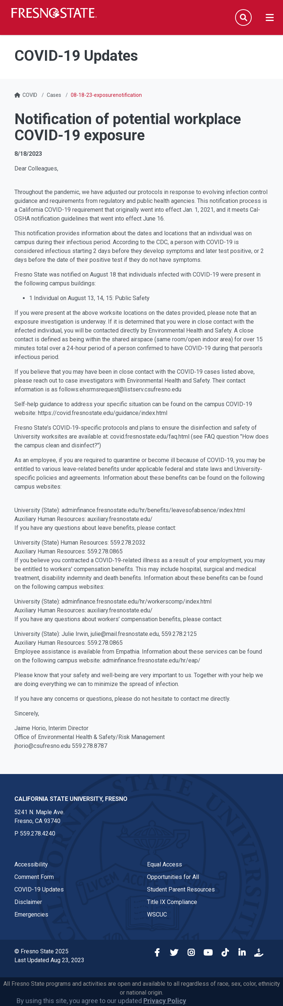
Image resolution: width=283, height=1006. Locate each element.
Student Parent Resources (181, 889)
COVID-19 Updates (39, 889)
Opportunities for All (173, 876)
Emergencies (31, 914)
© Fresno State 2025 (41, 951)
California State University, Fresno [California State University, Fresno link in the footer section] (70, 798)
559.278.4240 (37, 833)
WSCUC (157, 914)
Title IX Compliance (172, 901)
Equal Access (164, 864)
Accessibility (31, 864)
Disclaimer (28, 901)
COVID (29, 95)
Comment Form (34, 876)
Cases (54, 95)
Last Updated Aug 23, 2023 (49, 960)
